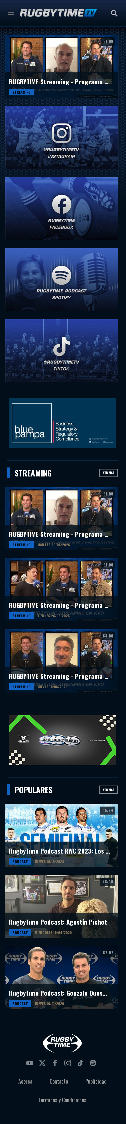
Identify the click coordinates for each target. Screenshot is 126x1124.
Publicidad (96, 1081)
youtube (30, 1065)
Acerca (25, 1081)
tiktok (81, 1065)
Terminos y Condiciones (62, 1100)
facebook (56, 1065)
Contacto (59, 1081)
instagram (68, 1065)
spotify (94, 1065)
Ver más (108, 472)
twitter (43, 1065)
